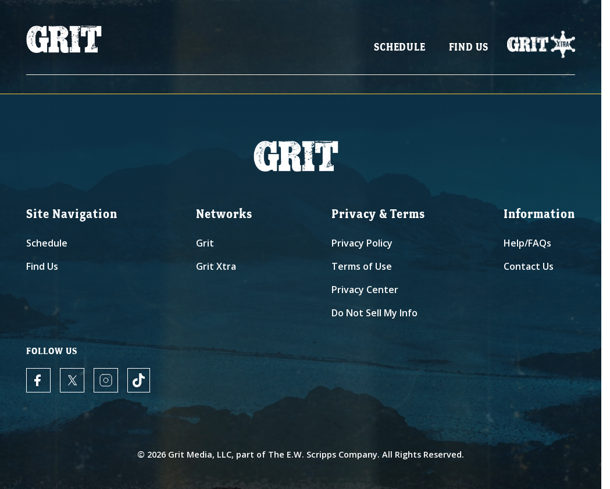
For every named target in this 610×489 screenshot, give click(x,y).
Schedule (399, 46)
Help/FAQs (527, 243)
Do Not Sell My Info (374, 312)
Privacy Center (364, 289)
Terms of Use (361, 266)
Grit (205, 243)
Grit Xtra (216, 266)
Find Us (469, 46)
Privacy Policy (362, 243)
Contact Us (529, 266)
